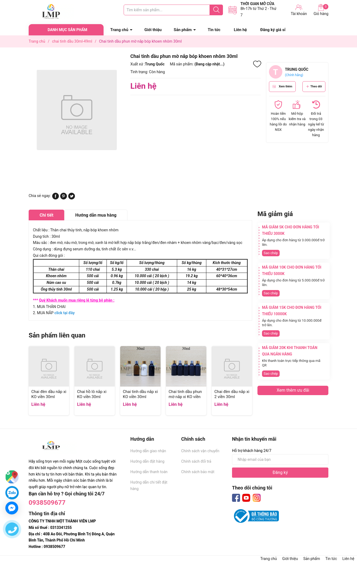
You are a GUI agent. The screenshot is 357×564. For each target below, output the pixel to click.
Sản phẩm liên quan (57, 335)
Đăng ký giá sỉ (272, 29)
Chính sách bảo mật (197, 472)
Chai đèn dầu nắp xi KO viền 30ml (48, 394)
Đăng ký (280, 472)
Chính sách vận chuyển (200, 451)
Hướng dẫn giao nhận (148, 451)
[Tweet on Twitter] (71, 198)
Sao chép (271, 253)
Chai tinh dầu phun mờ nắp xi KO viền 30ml (185, 397)
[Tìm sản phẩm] (173, 10)
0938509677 (47, 502)
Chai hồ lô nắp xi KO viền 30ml (92, 394)
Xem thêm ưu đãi (293, 390)
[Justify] (216, 10)
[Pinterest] (63, 198)
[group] (77, 110)
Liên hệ (240, 29)
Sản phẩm (183, 29)
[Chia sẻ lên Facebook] (55, 198)
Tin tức (214, 29)
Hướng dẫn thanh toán (149, 472)
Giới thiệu (153, 29)
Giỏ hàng (321, 10)
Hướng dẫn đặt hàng (147, 461)
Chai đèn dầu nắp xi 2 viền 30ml (231, 394)
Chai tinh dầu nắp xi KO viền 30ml (140, 394)
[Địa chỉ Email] (280, 459)
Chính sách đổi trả (196, 461)
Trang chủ (119, 29)
